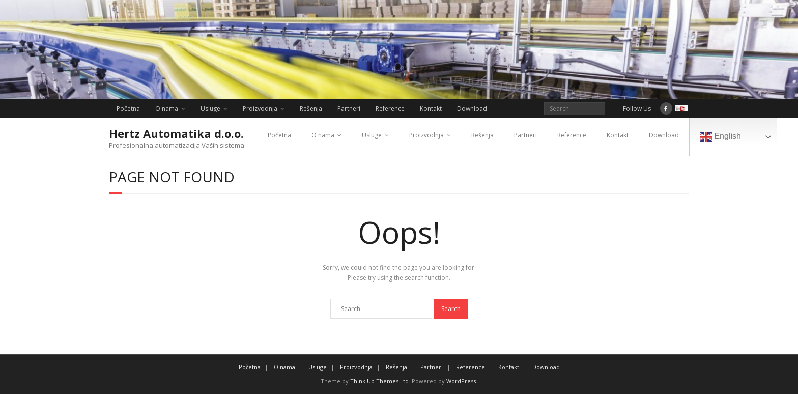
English (720, 137)
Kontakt (431, 108)
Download (472, 108)
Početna (128, 108)
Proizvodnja (260, 108)
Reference (390, 108)
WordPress (461, 381)
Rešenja (311, 108)
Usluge (210, 108)
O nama (166, 108)
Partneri (348, 108)
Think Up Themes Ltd (379, 381)
